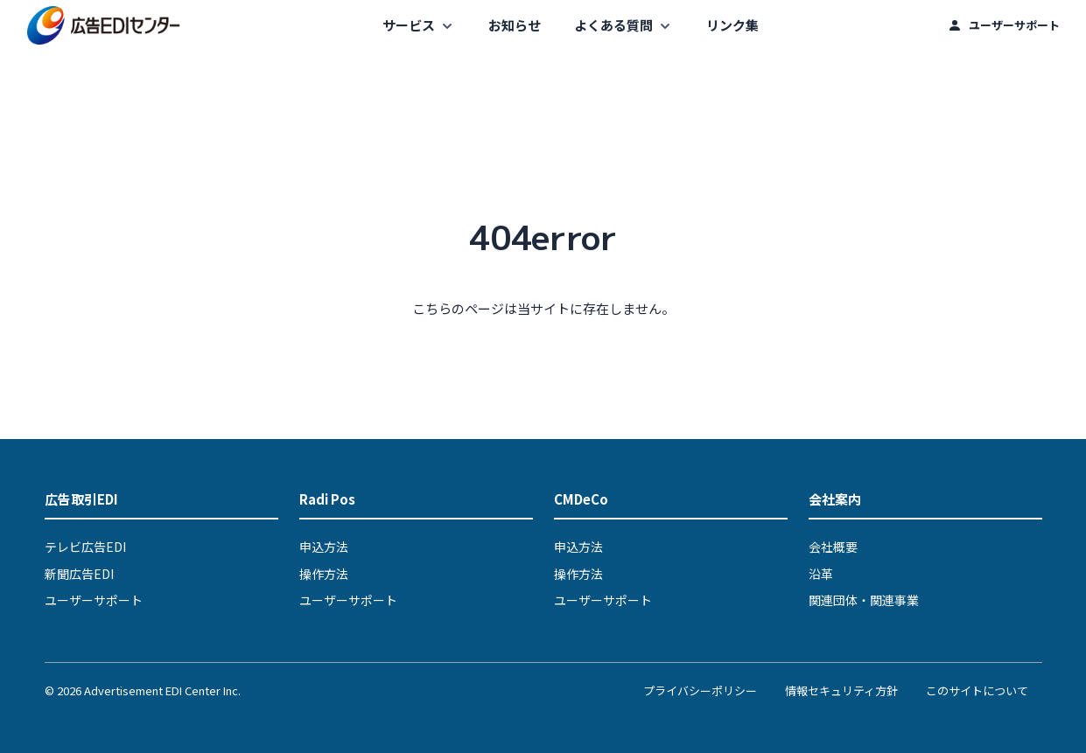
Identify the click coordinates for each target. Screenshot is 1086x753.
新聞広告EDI (79, 573)
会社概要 (833, 546)
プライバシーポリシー (700, 690)
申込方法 (323, 546)
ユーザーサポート (1014, 25)
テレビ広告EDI (85, 546)
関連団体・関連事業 (864, 600)
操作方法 (323, 573)
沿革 (821, 573)
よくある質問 (613, 25)
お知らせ (514, 25)
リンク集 (732, 25)
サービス (408, 25)
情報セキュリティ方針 (841, 690)
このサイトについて (977, 690)
